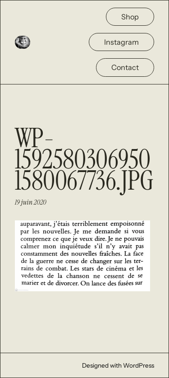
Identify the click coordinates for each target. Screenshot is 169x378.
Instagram (121, 42)
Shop (130, 16)
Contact (125, 67)
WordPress (138, 365)
